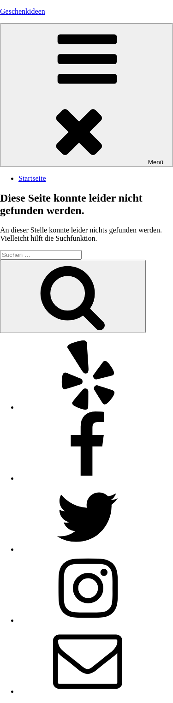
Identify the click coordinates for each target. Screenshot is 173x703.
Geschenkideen (22, 11)
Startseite (32, 178)
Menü (86, 95)
